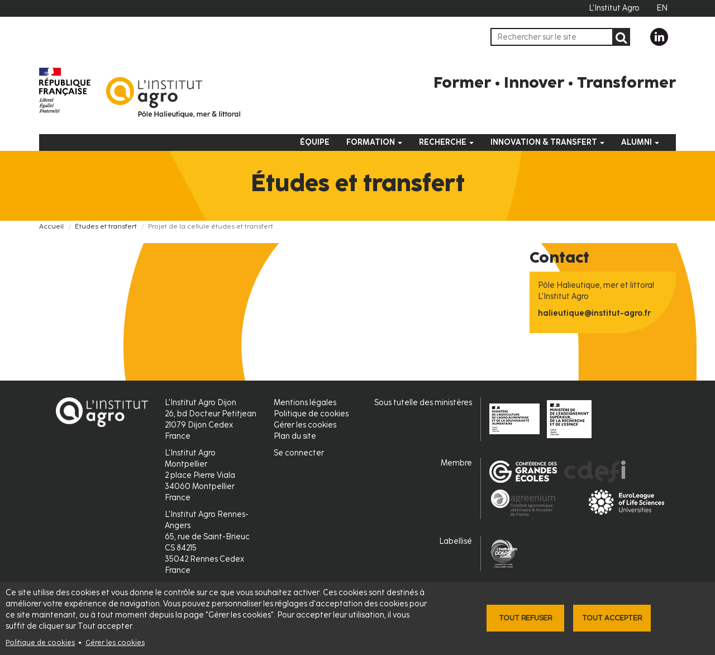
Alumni (640, 142)
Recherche (446, 142)
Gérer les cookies (115, 642)
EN (662, 8)
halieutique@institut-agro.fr (594, 313)
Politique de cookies (40, 642)
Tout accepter (612, 618)
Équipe (315, 142)
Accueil (51, 226)
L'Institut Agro (614, 8)
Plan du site (295, 436)
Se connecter (299, 453)
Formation (374, 142)
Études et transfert (106, 226)
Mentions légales (305, 402)
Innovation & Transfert (547, 142)
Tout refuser (525, 618)
